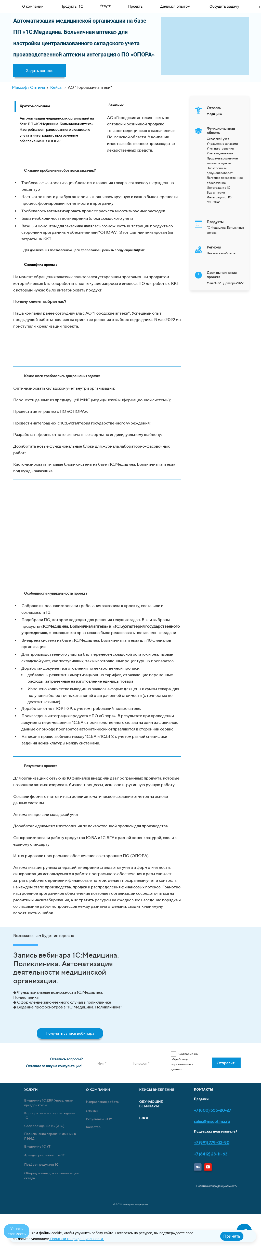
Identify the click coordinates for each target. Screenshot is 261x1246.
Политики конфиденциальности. (76, 1239)
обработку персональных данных (182, 1064)
